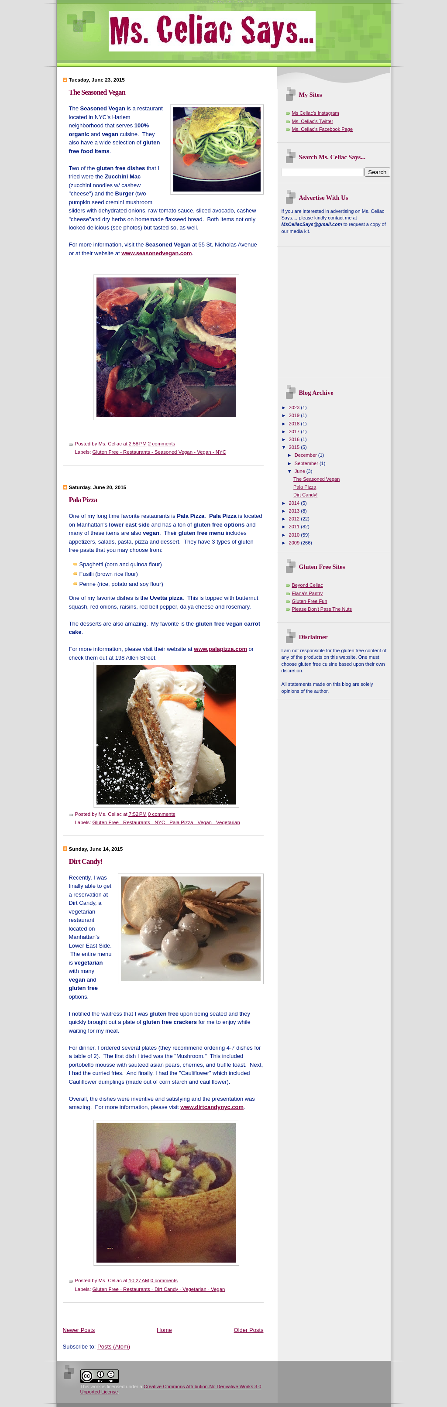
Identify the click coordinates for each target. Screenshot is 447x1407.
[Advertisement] (222, 477)
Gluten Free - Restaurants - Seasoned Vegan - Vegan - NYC (159, 452)
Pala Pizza (83, 500)
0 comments (161, 814)
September (307, 463)
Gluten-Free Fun (309, 601)
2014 (295, 503)
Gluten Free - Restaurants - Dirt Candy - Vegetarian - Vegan (159, 1289)
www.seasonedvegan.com (156, 253)
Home (164, 1330)
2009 (295, 542)
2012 (295, 518)
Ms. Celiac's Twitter (313, 121)
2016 (295, 439)
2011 (295, 526)
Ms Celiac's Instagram (315, 113)
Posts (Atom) (113, 1346)
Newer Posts (79, 1330)
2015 (295, 447)
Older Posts (249, 1330)
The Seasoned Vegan (97, 92)
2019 (295, 415)
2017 (295, 431)
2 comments (161, 443)
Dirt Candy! (86, 861)
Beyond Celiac (307, 585)
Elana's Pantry (307, 593)
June (300, 471)
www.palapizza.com (220, 649)
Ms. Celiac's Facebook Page (322, 129)
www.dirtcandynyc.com (212, 1107)
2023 (295, 407)
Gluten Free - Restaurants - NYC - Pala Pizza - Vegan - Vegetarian (166, 822)
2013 (295, 511)
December (306, 455)
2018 (295, 423)
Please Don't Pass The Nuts (322, 609)
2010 (295, 534)
